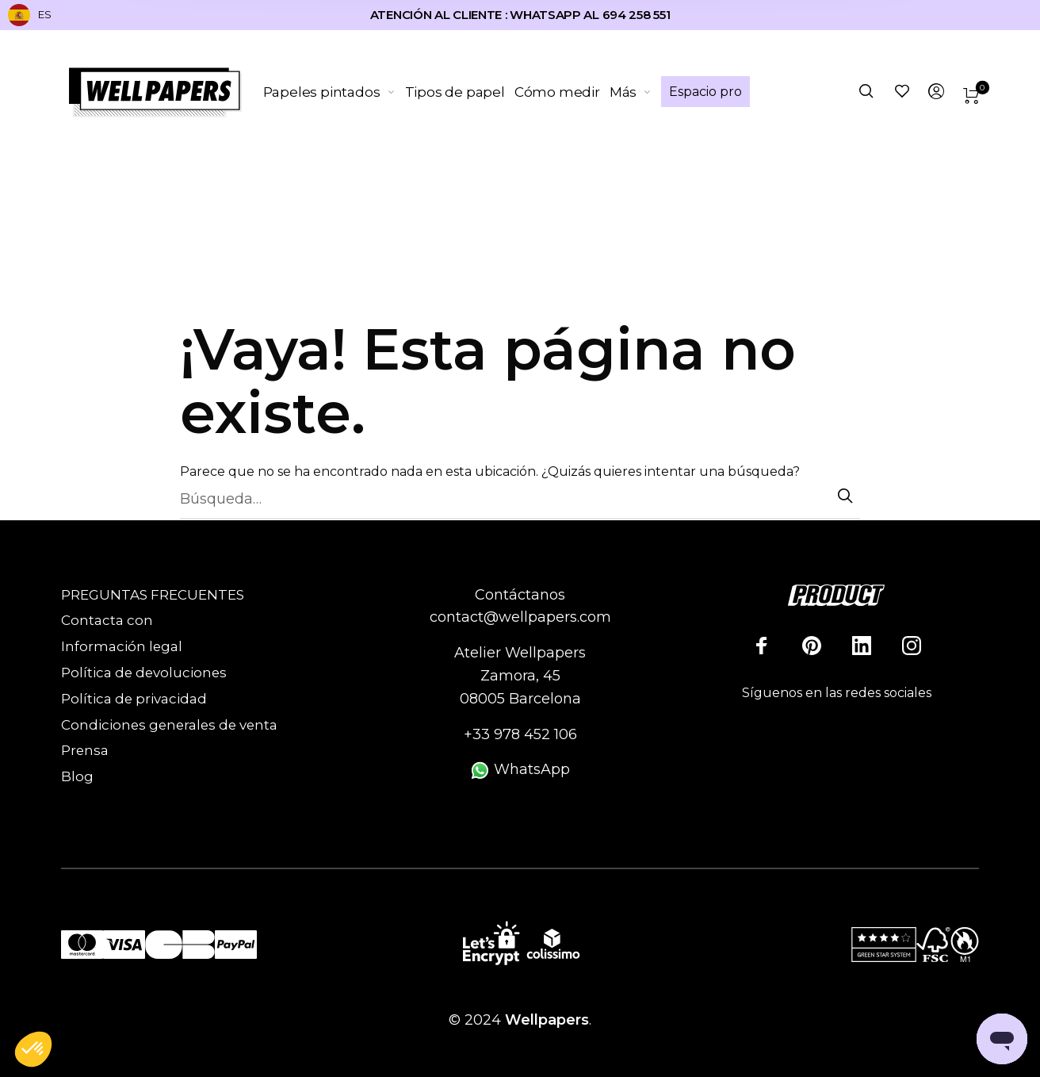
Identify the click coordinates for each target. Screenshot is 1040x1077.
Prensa (85, 750)
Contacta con (107, 620)
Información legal (121, 646)
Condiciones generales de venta (169, 725)
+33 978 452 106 (520, 734)
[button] (33, 1050)
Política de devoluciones (144, 672)
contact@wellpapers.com (520, 617)
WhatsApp (520, 769)
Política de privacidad (134, 699)
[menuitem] (334, 92)
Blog (77, 776)
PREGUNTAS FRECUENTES (152, 595)
